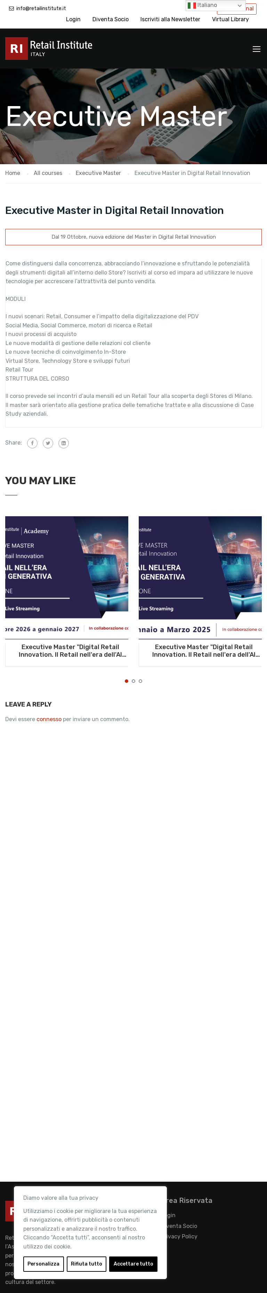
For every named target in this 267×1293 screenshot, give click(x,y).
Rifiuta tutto (86, 1264)
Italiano (202, 5)
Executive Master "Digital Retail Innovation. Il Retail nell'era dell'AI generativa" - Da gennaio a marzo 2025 (204, 651)
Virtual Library (230, 19)
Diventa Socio (110, 19)
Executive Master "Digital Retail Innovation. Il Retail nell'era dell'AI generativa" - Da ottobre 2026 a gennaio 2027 (70, 651)
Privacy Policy (179, 1236)
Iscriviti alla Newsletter (170, 19)
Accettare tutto (133, 1264)
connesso (49, 719)
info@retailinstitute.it (41, 8)
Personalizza (43, 1264)
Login (73, 19)
